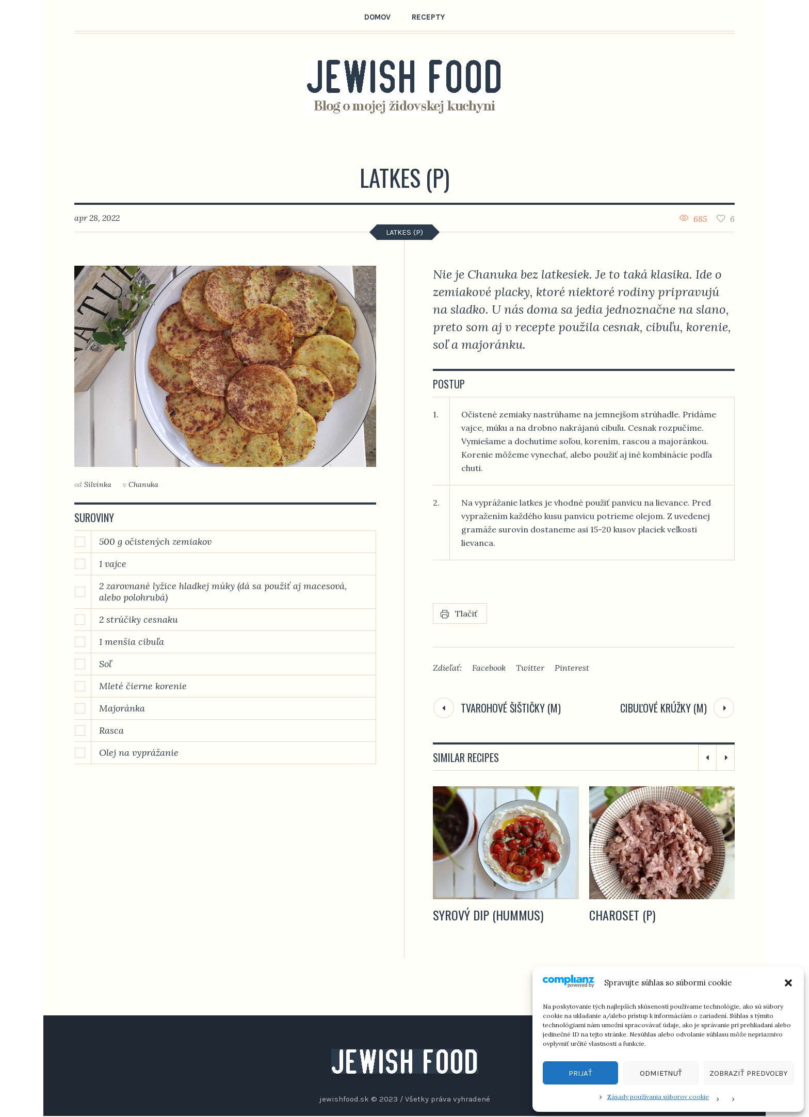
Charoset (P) (622, 914)
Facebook (489, 667)
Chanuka (143, 484)
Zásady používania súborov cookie (658, 1096)
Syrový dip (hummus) (488, 914)
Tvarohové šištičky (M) (511, 708)
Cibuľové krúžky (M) (663, 708)
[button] (788, 983)
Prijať (580, 1073)
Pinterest (572, 667)
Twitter (530, 667)
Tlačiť (466, 613)
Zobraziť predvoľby (748, 1073)
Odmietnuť (661, 1073)
